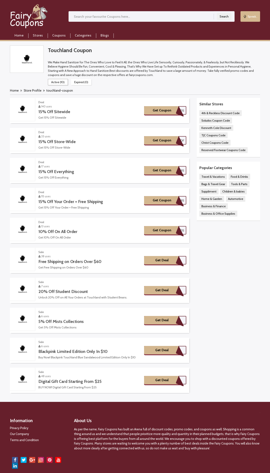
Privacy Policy (19, 428)
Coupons (59, 35)
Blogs (105, 35)
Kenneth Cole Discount (216, 128)
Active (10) (58, 82)
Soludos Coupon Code (215, 120)
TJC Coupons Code (213, 135)
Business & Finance (213, 206)
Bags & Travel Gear (213, 184)
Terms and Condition (24, 440)
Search (224, 16)
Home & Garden (211, 199)
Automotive (235, 199)
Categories (83, 35)
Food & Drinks (239, 177)
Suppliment (208, 191)
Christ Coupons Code (214, 143)
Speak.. (250, 16)
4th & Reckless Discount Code (220, 113)
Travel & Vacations (213, 177)
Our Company (19, 434)
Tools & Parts (239, 184)
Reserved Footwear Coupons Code (223, 150)
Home (19, 35)
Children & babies (233, 191)
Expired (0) (81, 82)
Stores (38, 35)
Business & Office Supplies (218, 213)
